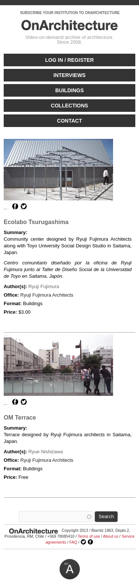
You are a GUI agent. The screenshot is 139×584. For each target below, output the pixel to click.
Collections (69, 106)
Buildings (69, 90)
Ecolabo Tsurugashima (36, 222)
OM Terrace (20, 417)
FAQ (73, 542)
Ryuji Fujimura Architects (46, 295)
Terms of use (88, 536)
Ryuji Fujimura (43, 286)
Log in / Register (69, 60)
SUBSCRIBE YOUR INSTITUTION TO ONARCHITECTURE (70, 13)
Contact (69, 121)
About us (110, 536)
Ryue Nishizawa (45, 451)
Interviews (69, 75)
